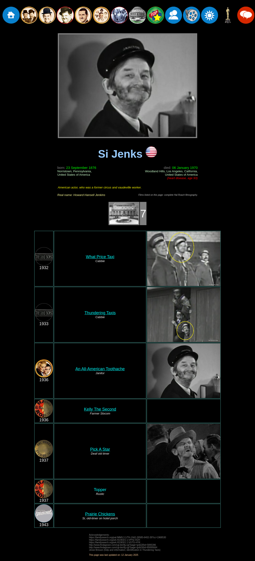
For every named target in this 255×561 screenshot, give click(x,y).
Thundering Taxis (100, 313)
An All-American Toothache (100, 369)
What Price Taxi (100, 257)
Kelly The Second (100, 409)
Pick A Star (100, 449)
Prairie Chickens (100, 514)
